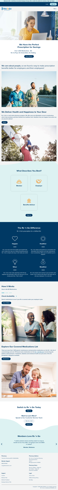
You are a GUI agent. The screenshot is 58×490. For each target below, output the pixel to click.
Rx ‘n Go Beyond (39, 352)
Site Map (31, 479)
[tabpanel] (29, 298)
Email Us (29, 424)
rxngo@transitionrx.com (6, 465)
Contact (3, 475)
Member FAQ (4, 477)
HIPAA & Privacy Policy (33, 477)
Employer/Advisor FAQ (6, 482)
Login (47, 4)
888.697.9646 (4, 463)
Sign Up (53, 4)
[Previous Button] (1, 444)
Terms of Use (31, 475)
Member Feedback (5, 479)
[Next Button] (56, 444)
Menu (55, 8)
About (4, 122)
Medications (6, 358)
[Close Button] (57, 1)
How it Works (29, 56)
